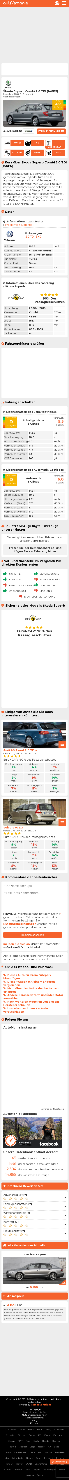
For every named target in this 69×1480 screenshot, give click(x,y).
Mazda (48, 1452)
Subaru (8, 1469)
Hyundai (56, 1441)
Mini (7, 1458)
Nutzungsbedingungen (19, 924)
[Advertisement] (34, 34)
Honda (45, 1441)
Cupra (32, 1435)
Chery (48, 1429)
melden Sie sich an (16, 944)
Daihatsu (58, 1435)
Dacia (47, 1435)
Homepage (34, 1409)
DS (39, 1435)
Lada (56, 1446)
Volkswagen (49, 1469)
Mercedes (60, 1452)
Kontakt (34, 1423)
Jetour (41, 1446)
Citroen (22, 1435)
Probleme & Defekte (18, 224)
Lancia (7, 1452)
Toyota (36, 1469)
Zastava (30, 1475)
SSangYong (41, 1463)
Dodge (11, 1441)
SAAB (29, 1463)
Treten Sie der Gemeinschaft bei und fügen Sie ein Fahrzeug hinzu (35, 549)
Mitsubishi (17, 1458)
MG (40, 1452)
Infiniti (13, 1446)
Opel (38, 1458)
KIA (49, 1446)
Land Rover (20, 1452)
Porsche (60, 1458)
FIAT (20, 1441)
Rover (19, 1463)
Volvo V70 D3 (13, 827)
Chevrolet (59, 1429)
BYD (39, 1429)
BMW (31, 1429)
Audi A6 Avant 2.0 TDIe (20, 750)
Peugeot (48, 1458)
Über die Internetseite (34, 1412)
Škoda (40, 1475)
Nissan (29, 1458)
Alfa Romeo (11, 1429)
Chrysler (10, 1435)
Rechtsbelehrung (34, 1417)
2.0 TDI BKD (34, 236)
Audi (22, 1429)
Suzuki (18, 1469)
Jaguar (23, 1446)
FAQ (34, 1420)
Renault (9, 1463)
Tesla (27, 1469)
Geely (36, 1441)
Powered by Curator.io (52, 1108)
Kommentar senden (32, 934)
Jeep (32, 1446)
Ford (28, 1441)
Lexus (32, 1452)
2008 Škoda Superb (34, 1254)
